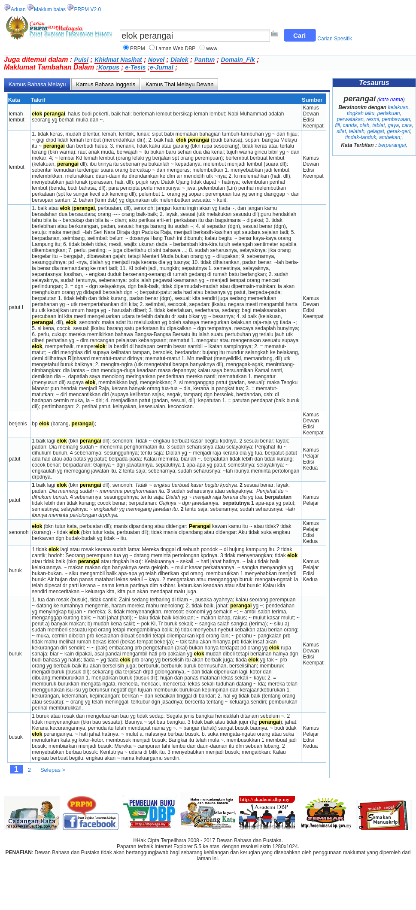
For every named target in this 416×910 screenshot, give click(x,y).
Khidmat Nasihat (118, 59)
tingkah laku (360, 113)
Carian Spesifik (334, 39)
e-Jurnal (161, 67)
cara (407, 125)
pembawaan (396, 119)
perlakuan (388, 113)
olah (365, 125)
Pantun (204, 59)
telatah (356, 131)
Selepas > (52, 770)
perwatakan (350, 119)
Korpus (108, 67)
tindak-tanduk (360, 137)
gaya (393, 125)
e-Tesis (135, 67)
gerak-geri (398, 131)
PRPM (137, 49)
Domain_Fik (238, 59)
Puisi (81, 59)
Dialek (179, 59)
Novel (156, 59)
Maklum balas (50, 9)
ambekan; (390, 137)
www (211, 49)
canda (350, 125)
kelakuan (398, 107)
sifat (341, 131)
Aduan (18, 9)
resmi (372, 119)
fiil (337, 125)
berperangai (392, 145)
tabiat (378, 125)
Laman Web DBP (176, 49)
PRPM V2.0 (87, 9)
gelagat (375, 131)
